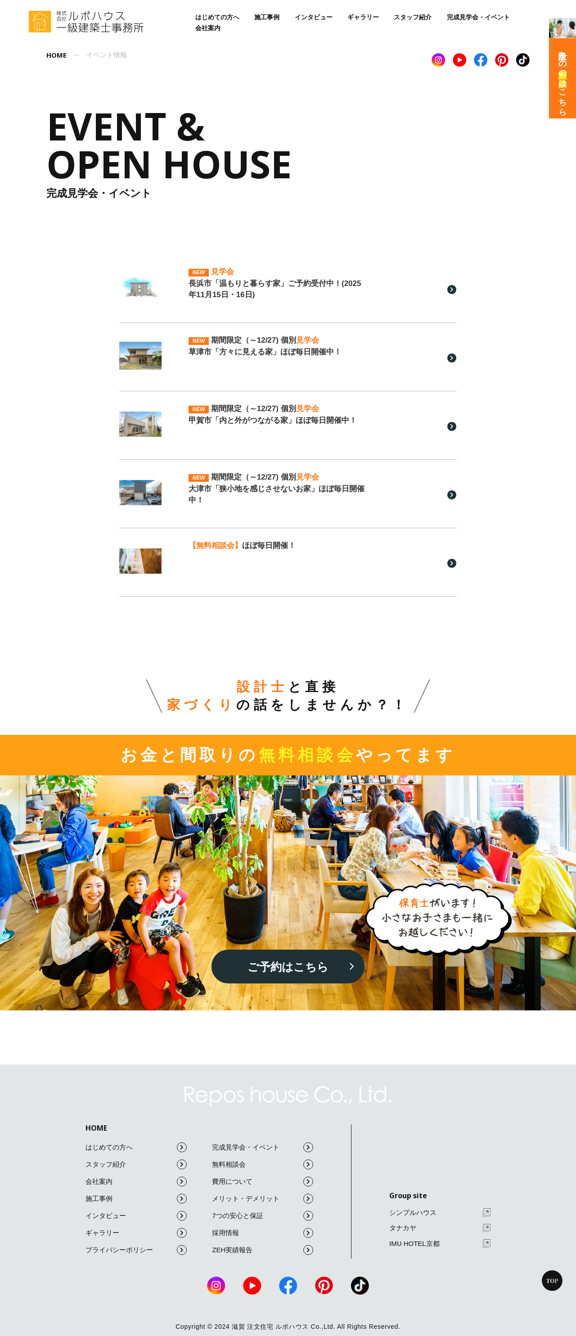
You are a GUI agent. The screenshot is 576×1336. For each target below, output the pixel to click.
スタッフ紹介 (413, 17)
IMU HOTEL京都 (439, 1243)
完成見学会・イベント (478, 17)
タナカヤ (439, 1228)
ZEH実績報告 (262, 1250)
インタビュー (314, 17)
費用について (262, 1182)
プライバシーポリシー (136, 1250)
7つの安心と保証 (262, 1216)
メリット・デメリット (262, 1199)
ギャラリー (363, 17)
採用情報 (262, 1233)
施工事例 (266, 17)
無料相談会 (262, 1164)
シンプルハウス (439, 1212)
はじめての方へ (217, 17)
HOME (96, 1128)
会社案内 (207, 28)
